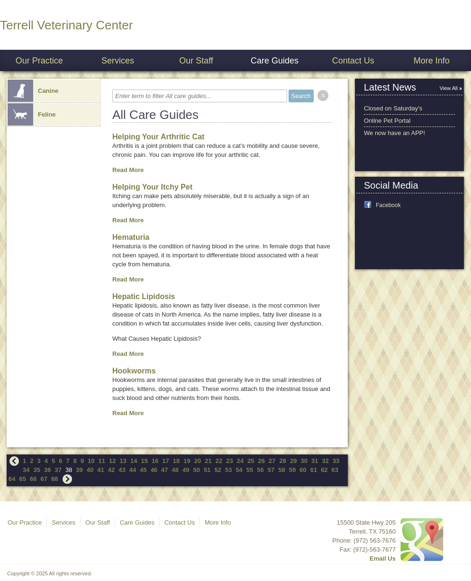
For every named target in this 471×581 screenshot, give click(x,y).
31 (314, 460)
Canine (33, 91)
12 (112, 460)
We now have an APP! (394, 132)
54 (239, 469)
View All (449, 88)
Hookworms (134, 371)
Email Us (383, 558)
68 (54, 478)
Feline (32, 114)
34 (26, 469)
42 (111, 469)
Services (117, 60)
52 (217, 469)
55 (249, 469)
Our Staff (196, 60)
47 (164, 469)
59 (292, 469)
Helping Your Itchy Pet (152, 187)
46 (154, 469)
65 (22, 478)
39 (79, 469)
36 (47, 469)
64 (12, 478)
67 (43, 478)
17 (165, 460)
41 (100, 469)
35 (36, 469)
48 (175, 469)
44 (132, 469)
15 (144, 460)
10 (91, 460)
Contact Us (353, 60)
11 (102, 460)
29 (293, 460)
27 (272, 460)
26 (261, 460)
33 (336, 460)
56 (260, 469)
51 (207, 469)
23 (229, 460)
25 (250, 460)
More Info (432, 60)
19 (186, 460)
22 (219, 460)
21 (208, 460)
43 (121, 469)
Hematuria (130, 237)
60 (302, 469)
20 (197, 460)
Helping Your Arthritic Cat (158, 137)
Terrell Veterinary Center (66, 25)
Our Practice (39, 60)
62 (324, 469)
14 (133, 460)
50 (196, 469)
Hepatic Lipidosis (143, 296)
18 (176, 460)
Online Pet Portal (387, 120)
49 (185, 469)
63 (335, 469)
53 (228, 469)
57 (271, 469)
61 (313, 469)
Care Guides (275, 60)
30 (303, 460)
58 (281, 469)
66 (33, 478)
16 (155, 460)
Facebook (388, 205)
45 (143, 469)
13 (123, 460)
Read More (128, 169)
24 (240, 460)
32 (325, 460)
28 (283, 460)
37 (57, 469)
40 (90, 469)
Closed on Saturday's (393, 108)
